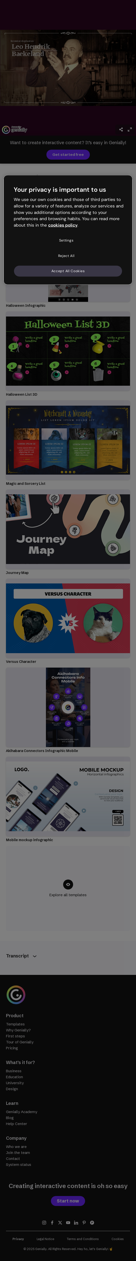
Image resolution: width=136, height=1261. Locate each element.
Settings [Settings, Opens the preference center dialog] (66, 240)
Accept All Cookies (68, 271)
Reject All (66, 255)
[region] (68, 230)
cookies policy (63, 225)
